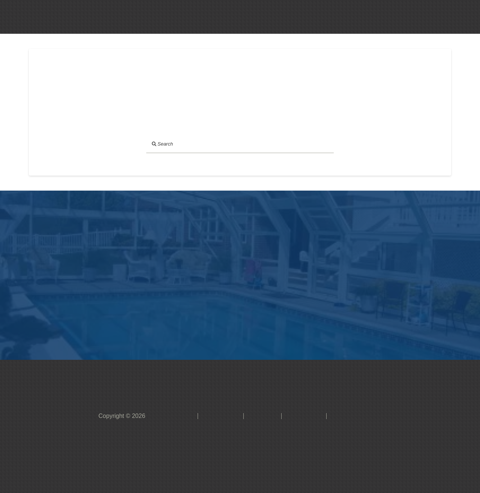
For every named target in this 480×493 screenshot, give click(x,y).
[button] (256, 17)
